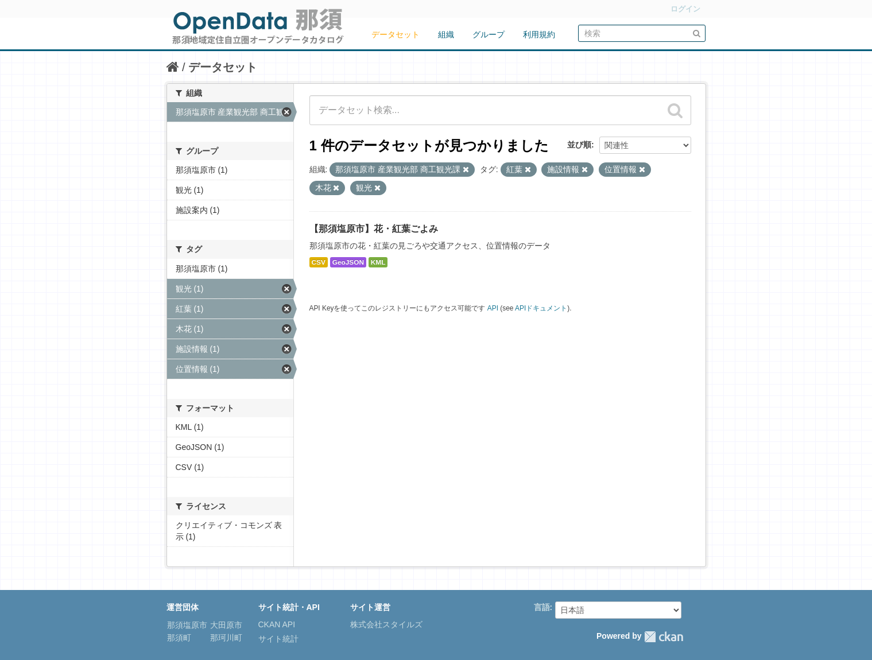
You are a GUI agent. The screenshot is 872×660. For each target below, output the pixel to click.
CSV (318, 262)
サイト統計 (278, 638)
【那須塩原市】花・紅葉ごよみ (373, 229)
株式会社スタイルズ (386, 624)
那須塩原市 (187, 625)
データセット (395, 34)
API (492, 308)
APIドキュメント (541, 308)
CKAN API (277, 624)
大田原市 (225, 625)
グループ (488, 34)
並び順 (579, 144)
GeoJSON (348, 262)
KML (378, 262)
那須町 (179, 637)
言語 (542, 607)
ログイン (685, 9)
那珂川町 (225, 637)
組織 (446, 34)
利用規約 (539, 34)
